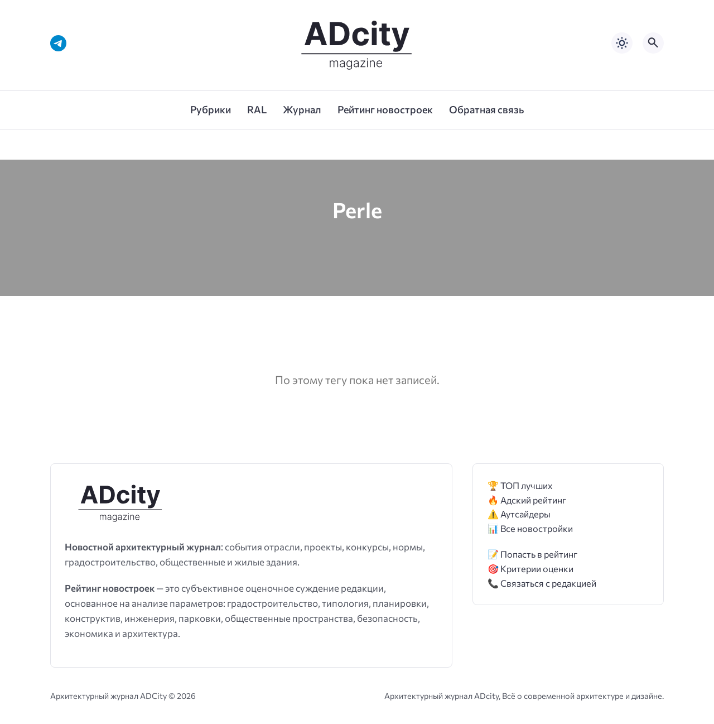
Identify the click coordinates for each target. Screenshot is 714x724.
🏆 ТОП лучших (520, 485)
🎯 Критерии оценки (530, 568)
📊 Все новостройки (530, 528)
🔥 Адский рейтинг (527, 500)
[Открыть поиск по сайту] (653, 43)
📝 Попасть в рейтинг (532, 554)
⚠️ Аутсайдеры (519, 514)
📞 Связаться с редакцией (542, 583)
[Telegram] (58, 43)
